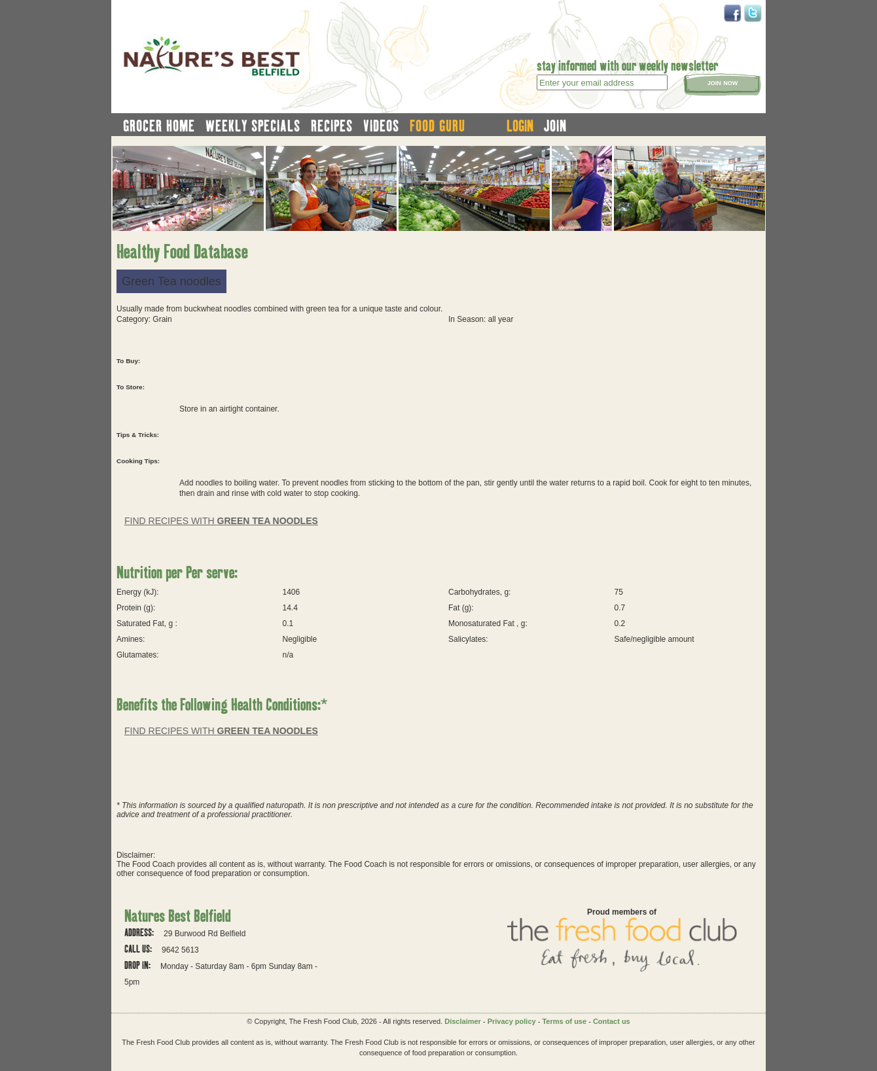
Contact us (611, 1021)
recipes (332, 125)
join (555, 125)
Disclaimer (462, 1021)
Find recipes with (221, 521)
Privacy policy (512, 1021)
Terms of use (564, 1021)
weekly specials (253, 125)
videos (381, 125)
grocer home (159, 125)
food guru (437, 125)
